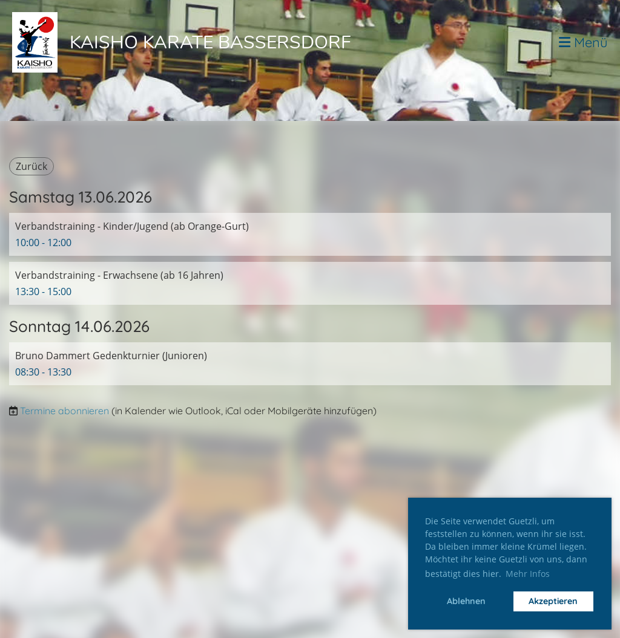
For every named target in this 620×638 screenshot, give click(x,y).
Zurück (31, 166)
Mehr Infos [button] (528, 573)
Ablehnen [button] (466, 601)
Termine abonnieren (64, 411)
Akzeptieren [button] (553, 601)
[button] (310, 234)
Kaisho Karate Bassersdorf (210, 42)
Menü (583, 42)
